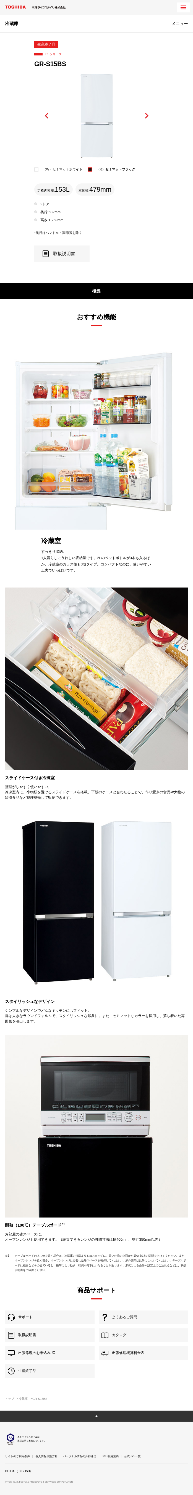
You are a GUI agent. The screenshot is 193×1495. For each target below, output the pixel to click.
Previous (47, 116)
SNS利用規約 (110, 1456)
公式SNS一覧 (132, 1456)
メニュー (179, 23)
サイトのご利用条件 (17, 1456)
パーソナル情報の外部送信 (79, 1456)
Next (147, 116)
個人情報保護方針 (46, 1456)
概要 (96, 291)
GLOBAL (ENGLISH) (18, 1471)
